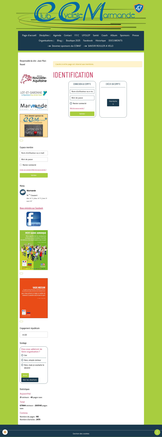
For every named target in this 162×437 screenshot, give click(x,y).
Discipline (44, 35)
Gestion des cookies (81, 433)
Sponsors (124, 35)
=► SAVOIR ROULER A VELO (98, 45)
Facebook (88, 40)
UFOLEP (86, 35)
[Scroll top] (157, 432)
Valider (82, 113)
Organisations (46, 40)
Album (113, 35)
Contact (68, 35)
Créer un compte (25, 170)
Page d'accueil (29, 35)
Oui (25, 355)
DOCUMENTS (115, 40)
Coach (104, 35)
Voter (25, 375)
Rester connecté (79, 103)
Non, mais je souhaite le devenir (34, 366)
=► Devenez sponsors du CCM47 (64, 45)
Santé (96, 35)
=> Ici (24, 334)
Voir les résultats (30, 380)
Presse (135, 35)
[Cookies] (5, 432)
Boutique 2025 (73, 40)
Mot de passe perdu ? (77, 108)
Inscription (113, 102)
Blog (59, 40)
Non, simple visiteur (32, 360)
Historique (100, 40)
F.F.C (77, 35)
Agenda (57, 35)
